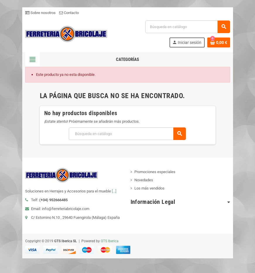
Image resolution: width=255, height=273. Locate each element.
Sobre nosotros (40, 13)
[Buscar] (187, 27)
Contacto (69, 13)
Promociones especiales (154, 172)
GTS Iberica (110, 241)
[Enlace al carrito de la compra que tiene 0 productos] (218, 42)
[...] (114, 191)
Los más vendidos (149, 188)
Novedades (143, 180)
